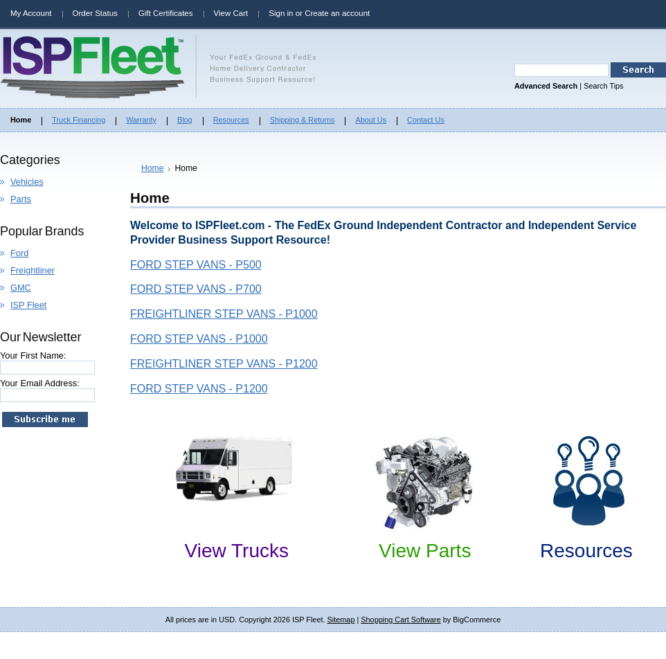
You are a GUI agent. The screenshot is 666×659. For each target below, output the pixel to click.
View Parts (425, 550)
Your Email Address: (40, 383)
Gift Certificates (165, 13)
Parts (20, 199)
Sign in (281, 13)
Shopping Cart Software (400, 619)
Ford (19, 253)
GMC (20, 287)
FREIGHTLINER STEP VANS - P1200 (224, 364)
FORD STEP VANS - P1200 (199, 389)
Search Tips (603, 86)
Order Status (95, 13)
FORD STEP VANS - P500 (196, 265)
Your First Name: (33, 355)
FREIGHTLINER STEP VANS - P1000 (224, 314)
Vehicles (27, 182)
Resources (586, 550)
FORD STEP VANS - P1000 (199, 339)
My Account (31, 13)
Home (152, 168)
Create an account (337, 13)
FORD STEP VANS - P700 (196, 289)
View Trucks (237, 550)
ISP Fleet (28, 305)
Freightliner (32, 270)
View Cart (231, 13)
